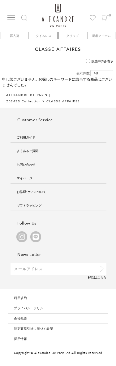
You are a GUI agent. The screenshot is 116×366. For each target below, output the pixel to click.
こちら (101, 277)
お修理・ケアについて (31, 191)
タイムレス (43, 35)
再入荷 (14, 35)
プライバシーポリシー (30, 308)
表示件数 (83, 73)
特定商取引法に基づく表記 (33, 328)
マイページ (24, 178)
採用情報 (20, 338)
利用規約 (20, 297)
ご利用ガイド (26, 137)
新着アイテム (101, 35)
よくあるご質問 (27, 150)
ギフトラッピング (29, 205)
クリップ (72, 35)
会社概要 (20, 318)
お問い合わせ (26, 164)
